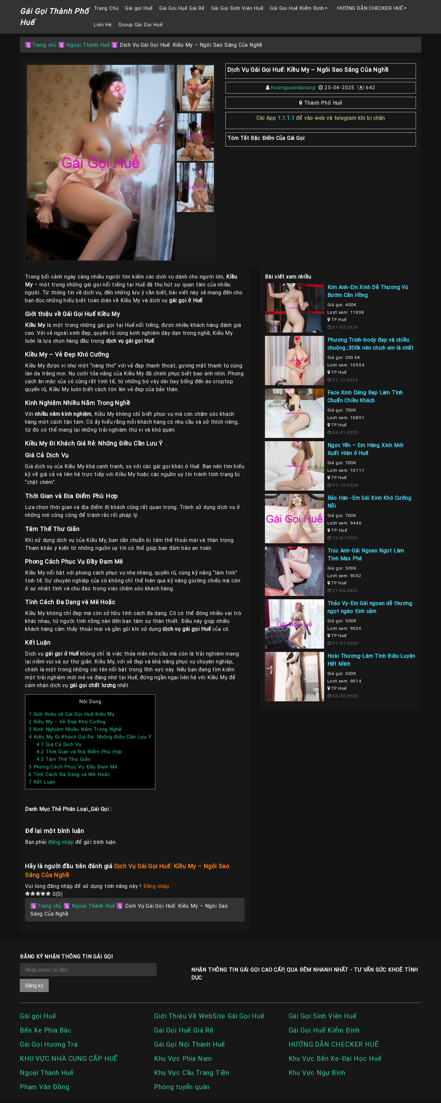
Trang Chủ (106, 8)
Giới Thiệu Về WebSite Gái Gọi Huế (209, 1016)
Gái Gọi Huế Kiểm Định (297, 8)
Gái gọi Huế (139, 8)
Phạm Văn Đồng (44, 1087)
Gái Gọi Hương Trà (49, 1044)
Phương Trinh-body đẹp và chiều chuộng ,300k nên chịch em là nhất (370, 343)
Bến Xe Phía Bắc (45, 1030)
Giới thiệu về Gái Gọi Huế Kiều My (72, 714)
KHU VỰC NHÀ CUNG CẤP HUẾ (69, 1058)
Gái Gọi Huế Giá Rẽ (181, 8)
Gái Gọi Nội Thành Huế (189, 1044)
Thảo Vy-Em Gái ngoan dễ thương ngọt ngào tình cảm (369, 607)
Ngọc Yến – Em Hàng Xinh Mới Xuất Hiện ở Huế (365, 449)
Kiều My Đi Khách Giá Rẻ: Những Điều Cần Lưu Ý (90, 737)
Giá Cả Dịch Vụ (59, 744)
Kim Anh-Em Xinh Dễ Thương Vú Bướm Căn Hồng (367, 291)
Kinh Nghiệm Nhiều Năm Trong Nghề (75, 729)
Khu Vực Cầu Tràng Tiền (191, 1072)
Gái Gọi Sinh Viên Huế (237, 8)
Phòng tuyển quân (182, 1087)
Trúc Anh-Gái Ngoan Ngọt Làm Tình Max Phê (365, 554)
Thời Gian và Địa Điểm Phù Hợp (79, 751)
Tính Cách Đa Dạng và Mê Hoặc (69, 774)
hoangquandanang (293, 87)
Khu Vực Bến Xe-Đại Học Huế (335, 1058)
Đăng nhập (156, 886)
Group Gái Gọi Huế (140, 24)
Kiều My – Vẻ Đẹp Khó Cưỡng (67, 721)
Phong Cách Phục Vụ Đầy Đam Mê (73, 767)
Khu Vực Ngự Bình (317, 1072)
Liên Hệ (103, 24)
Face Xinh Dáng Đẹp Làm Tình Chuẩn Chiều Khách (365, 396)
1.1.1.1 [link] (286, 118)
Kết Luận (42, 782)
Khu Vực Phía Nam (183, 1058)
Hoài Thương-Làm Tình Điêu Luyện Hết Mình (371, 660)
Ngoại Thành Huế (88, 44)
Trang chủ (44, 44)
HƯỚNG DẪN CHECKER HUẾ (370, 8)
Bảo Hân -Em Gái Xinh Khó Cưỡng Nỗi (369, 502)
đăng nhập (61, 842)
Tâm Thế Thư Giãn (63, 759)
